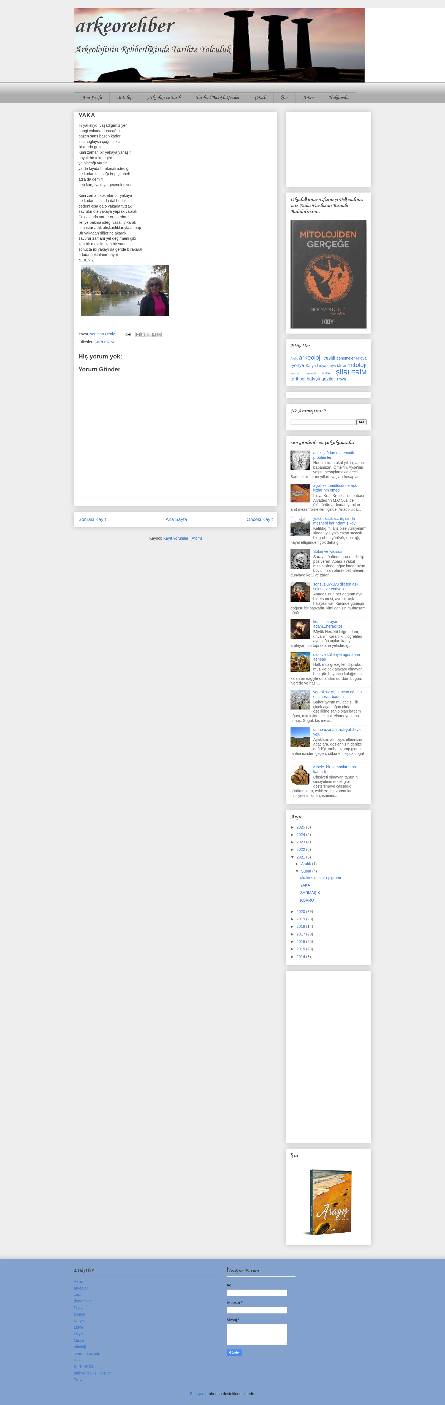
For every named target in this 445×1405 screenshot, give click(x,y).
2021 (301, 857)
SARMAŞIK (310, 892)
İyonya (297, 365)
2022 (301, 849)
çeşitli (329, 358)
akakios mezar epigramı (320, 878)
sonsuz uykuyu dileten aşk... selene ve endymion (337, 586)
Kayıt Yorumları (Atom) (182, 538)
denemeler (346, 358)
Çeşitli (260, 97)
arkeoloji (310, 357)
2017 (301, 934)
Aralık (306, 864)
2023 (301, 842)
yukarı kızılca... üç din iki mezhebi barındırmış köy (334, 520)
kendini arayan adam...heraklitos (328, 623)
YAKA (305, 885)
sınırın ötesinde (303, 373)
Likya (332, 366)
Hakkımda (338, 97)
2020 (301, 911)
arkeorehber (123, 26)
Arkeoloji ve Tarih (164, 97)
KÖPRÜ (307, 900)
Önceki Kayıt (260, 519)
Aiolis (294, 358)
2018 (301, 926)
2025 (301, 827)
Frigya (361, 358)
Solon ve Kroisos (327, 551)
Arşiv (308, 97)
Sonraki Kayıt (92, 519)
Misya (341, 366)
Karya (311, 365)
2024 (301, 834)
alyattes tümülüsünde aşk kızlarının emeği (335, 487)
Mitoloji (124, 97)
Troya (341, 379)
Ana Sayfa (92, 97)
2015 (301, 949)
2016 (301, 941)
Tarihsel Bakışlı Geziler (217, 97)
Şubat (306, 871)
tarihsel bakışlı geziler (313, 379)
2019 (301, 919)
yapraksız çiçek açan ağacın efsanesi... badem (337, 694)
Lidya (321, 365)
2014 (301, 956)
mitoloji (357, 364)
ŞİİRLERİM (104, 342)
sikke (326, 373)
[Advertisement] (329, 148)
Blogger (196, 1394)
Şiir (284, 97)
